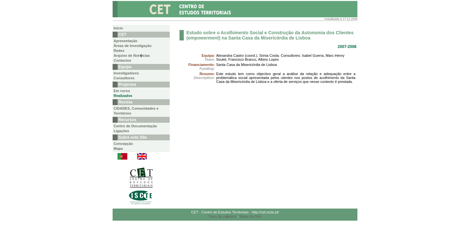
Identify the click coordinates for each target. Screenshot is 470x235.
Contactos (122, 60)
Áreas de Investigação (132, 46)
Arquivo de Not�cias (132, 55)
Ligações (121, 131)
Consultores (124, 78)
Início (118, 28)
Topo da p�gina (222, 216)
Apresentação (125, 41)
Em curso (122, 91)
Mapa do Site (251, 216)
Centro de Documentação (135, 126)
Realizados (123, 96)
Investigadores (126, 73)
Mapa (118, 148)
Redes (119, 51)
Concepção (123, 144)
